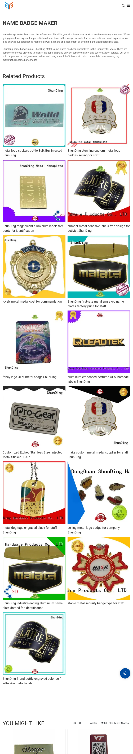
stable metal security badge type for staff (96, 603)
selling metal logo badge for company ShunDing (94, 530)
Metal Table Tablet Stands (115, 723)
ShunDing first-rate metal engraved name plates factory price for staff (96, 304)
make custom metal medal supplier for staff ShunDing (98, 455)
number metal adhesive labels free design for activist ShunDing (99, 228)
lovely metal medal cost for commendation (32, 301)
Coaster (93, 723)
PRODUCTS (79, 723)
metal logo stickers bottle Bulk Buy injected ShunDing (32, 153)
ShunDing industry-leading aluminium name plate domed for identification (33, 605)
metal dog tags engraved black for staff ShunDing (30, 530)
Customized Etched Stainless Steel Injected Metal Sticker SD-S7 (33, 455)
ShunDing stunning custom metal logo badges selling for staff (94, 153)
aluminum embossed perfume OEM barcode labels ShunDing (98, 379)
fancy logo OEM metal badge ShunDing (29, 377)
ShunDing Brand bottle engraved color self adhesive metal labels (32, 681)
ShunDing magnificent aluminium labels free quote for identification (33, 228)
